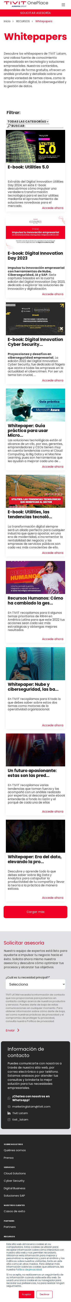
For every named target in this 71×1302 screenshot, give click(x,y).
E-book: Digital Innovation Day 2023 (35, 255)
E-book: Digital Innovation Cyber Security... (35, 342)
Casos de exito (14, 1211)
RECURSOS (23, 21)
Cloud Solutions (15, 1173)
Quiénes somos (15, 1150)
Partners (10, 1227)
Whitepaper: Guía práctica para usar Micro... (28, 430)
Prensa (8, 1158)
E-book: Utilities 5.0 (28, 167)
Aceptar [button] (26, 1294)
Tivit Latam (20, 1113)
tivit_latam (20, 1119)
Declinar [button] (44, 1294)
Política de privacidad (29, 1269)
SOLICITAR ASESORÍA (35, 13)
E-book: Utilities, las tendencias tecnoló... (30, 514)
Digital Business (14, 1188)
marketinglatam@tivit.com (31, 1106)
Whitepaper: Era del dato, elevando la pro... (35, 859)
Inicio (7, 21)
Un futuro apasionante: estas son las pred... (32, 773)
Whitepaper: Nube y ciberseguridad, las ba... (33, 686)
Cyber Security (14, 1181)
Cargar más (35, 912)
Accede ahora (52, 208)
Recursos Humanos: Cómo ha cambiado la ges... (35, 600)
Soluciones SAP (14, 1196)
